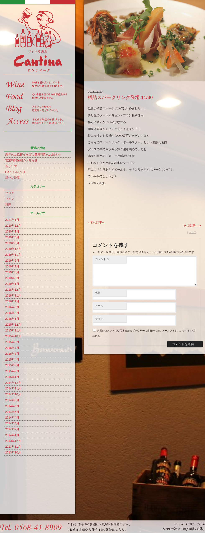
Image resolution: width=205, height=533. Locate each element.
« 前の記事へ (96, 222)
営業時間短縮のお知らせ (21, 160)
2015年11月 (13, 330)
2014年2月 (12, 429)
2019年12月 (13, 248)
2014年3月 (12, 423)
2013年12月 (13, 441)
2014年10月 (13, 394)
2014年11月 (13, 388)
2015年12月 (13, 324)
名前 (98, 297)
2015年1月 (12, 377)
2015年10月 (13, 336)
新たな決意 (12, 177)
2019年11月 (13, 254)
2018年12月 (13, 289)
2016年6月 (12, 307)
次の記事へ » (192, 225)
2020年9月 (12, 231)
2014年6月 (12, 406)
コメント (102, 259)
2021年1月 (12, 219)
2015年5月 (12, 353)
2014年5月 (12, 412)
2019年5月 (12, 272)
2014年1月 (12, 435)
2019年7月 (12, 266)
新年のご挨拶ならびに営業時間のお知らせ (33, 154)
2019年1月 (12, 283)
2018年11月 (13, 295)
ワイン (9, 198)
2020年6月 (12, 243)
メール (99, 310)
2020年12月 (13, 225)
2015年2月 (12, 371)
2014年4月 (12, 417)
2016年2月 (12, 313)
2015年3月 (12, 365)
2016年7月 (12, 301)
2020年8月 (12, 237)
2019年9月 (12, 260)
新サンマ (11, 166)
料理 (8, 204)
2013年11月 (13, 446)
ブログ (9, 193)
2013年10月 (13, 452)
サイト (99, 323)
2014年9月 (12, 400)
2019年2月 (12, 278)
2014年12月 (13, 382)
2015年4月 (12, 359)
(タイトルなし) (15, 171)
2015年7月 (12, 347)
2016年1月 (12, 318)
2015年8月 (12, 342)
